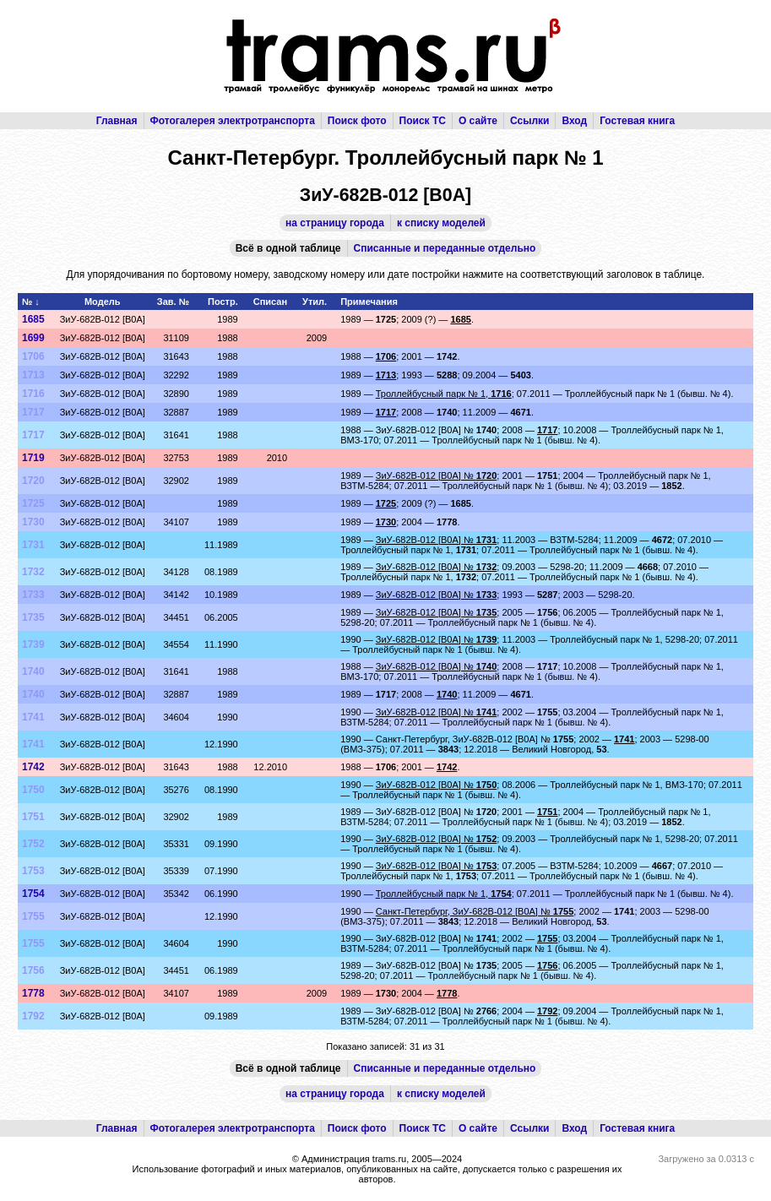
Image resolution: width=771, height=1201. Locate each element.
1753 (33, 871)
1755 (33, 916)
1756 (33, 970)
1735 (33, 617)
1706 (33, 356)
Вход (574, 121)
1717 (33, 412)
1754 (33, 893)
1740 (33, 671)
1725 (33, 503)
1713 (33, 375)
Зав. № (173, 301)
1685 (33, 319)
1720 (33, 480)
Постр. (223, 301)
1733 (33, 594)
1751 (33, 817)
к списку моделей (441, 223)
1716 (33, 393)
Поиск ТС (422, 121)
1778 (33, 993)
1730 (33, 522)
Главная (117, 121)
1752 (33, 844)
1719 (33, 458)
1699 (33, 338)
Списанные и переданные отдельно (445, 248)
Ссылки (529, 121)
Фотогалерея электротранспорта (232, 121)
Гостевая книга (637, 121)
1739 (33, 644)
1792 (33, 1016)
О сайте (478, 121)
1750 (33, 790)
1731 (33, 545)
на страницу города (334, 223)
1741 (33, 717)
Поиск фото (357, 121)
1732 (33, 572)
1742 (33, 767)
